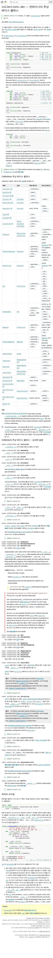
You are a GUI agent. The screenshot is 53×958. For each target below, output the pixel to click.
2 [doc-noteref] (12, 196)
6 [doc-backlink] (10, 413)
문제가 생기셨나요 (44, 935)
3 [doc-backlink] (6, 413)
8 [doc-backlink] (12, 413)
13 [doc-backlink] (21, 413)
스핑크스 (31, 937)
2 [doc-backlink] (5, 413)
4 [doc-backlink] (7, 413)
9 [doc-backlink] (13, 413)
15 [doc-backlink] (25, 413)
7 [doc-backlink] (11, 413)
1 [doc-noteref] (11, 189)
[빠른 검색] (29, 2)
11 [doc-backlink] (17, 413)
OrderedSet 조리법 (30, 910)
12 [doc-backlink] (19, 413)
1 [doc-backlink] (4, 413)
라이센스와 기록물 (33, 927)
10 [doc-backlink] (15, 413)
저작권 (29, 918)
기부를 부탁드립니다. (44, 931)
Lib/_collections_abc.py (16, 22)
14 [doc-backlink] (23, 413)
